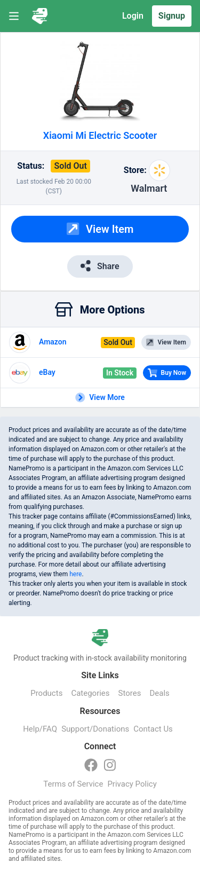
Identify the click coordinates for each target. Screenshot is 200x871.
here (75, 574)
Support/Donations (95, 729)
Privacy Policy (131, 784)
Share (100, 265)
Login (132, 16)
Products (46, 693)
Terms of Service (73, 784)
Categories (90, 693)
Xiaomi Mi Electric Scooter (100, 135)
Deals (159, 693)
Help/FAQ (40, 729)
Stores (129, 693)
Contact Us (153, 729)
